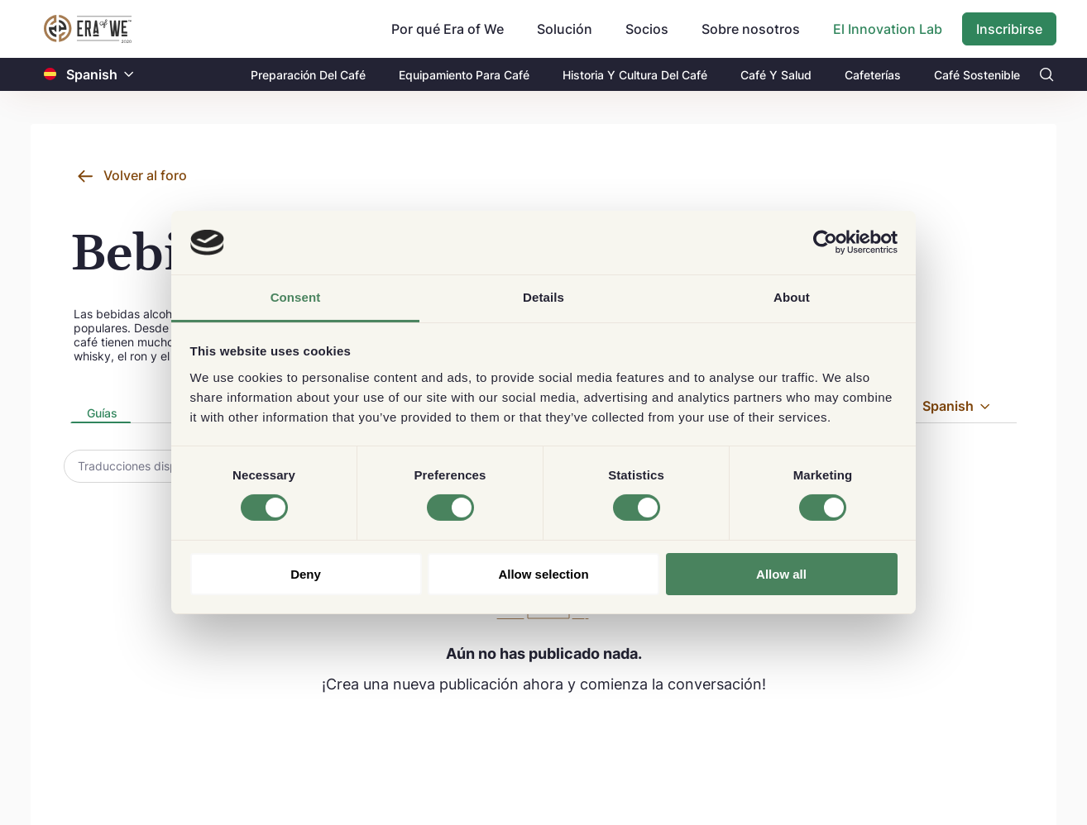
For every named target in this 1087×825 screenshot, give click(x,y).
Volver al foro (145, 175)
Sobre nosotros (751, 29)
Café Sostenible (977, 75)
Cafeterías (873, 75)
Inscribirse (1009, 29)
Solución (564, 29)
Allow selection (543, 574)
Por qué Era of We (447, 29)
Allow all (781, 574)
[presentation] (100, 414)
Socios (646, 29)
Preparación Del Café (308, 75)
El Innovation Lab (887, 29)
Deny (305, 574)
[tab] (100, 414)
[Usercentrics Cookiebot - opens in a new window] (825, 242)
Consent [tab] (296, 297)
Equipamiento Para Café (464, 75)
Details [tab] (543, 297)
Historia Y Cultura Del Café (635, 75)
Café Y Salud (776, 75)
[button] (129, 75)
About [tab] (791, 297)
